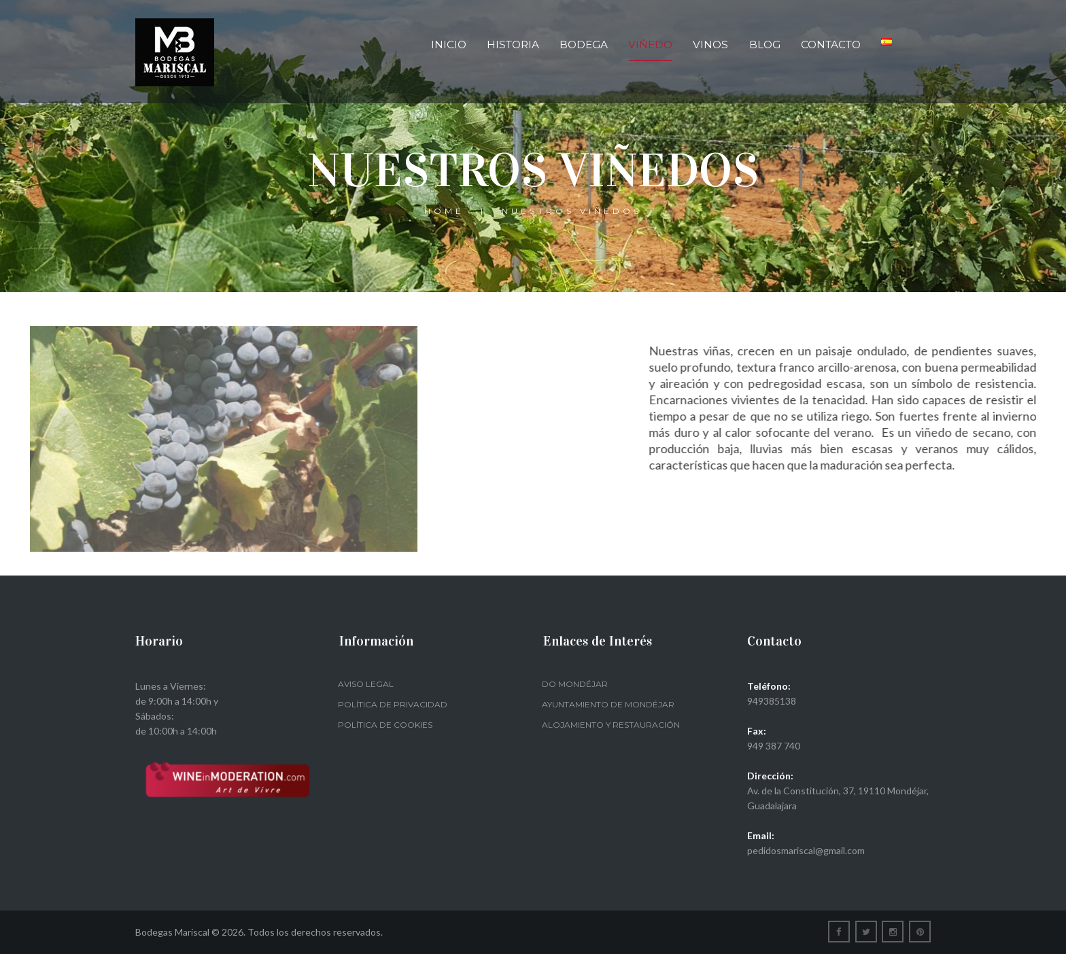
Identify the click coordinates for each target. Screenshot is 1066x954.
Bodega (584, 44)
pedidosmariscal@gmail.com (806, 850)
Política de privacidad (392, 704)
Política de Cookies (385, 725)
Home (444, 211)
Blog (764, 44)
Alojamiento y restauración (611, 725)
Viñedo (650, 44)
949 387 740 (773, 746)
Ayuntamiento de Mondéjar (608, 704)
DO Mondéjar (575, 684)
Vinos (710, 44)
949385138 (771, 701)
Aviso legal (366, 684)
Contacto (831, 44)
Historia (513, 44)
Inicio (448, 44)
